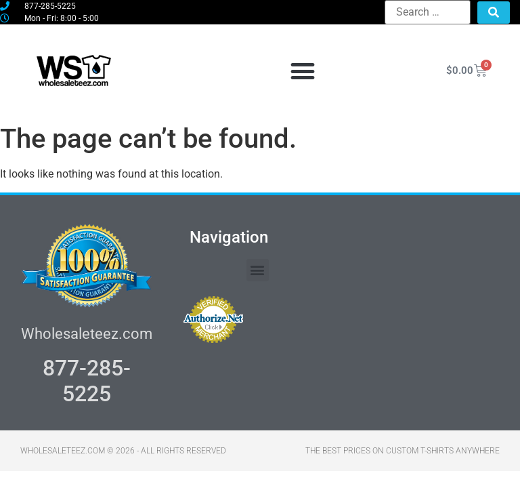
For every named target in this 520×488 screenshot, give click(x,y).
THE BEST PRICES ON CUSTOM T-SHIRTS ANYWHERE (402, 450)
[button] (302, 71)
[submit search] (493, 12)
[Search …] (428, 12)
